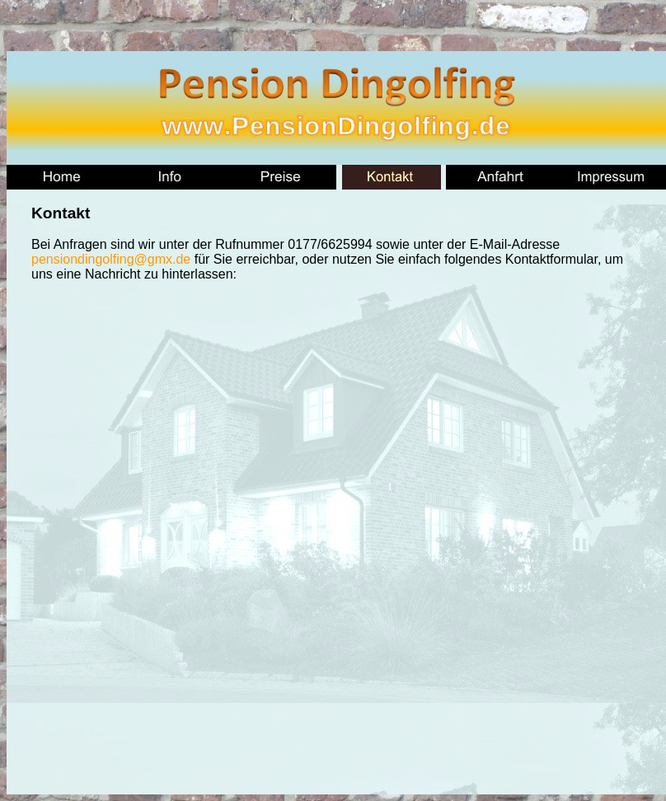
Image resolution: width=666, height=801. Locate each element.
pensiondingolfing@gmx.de (110, 259)
